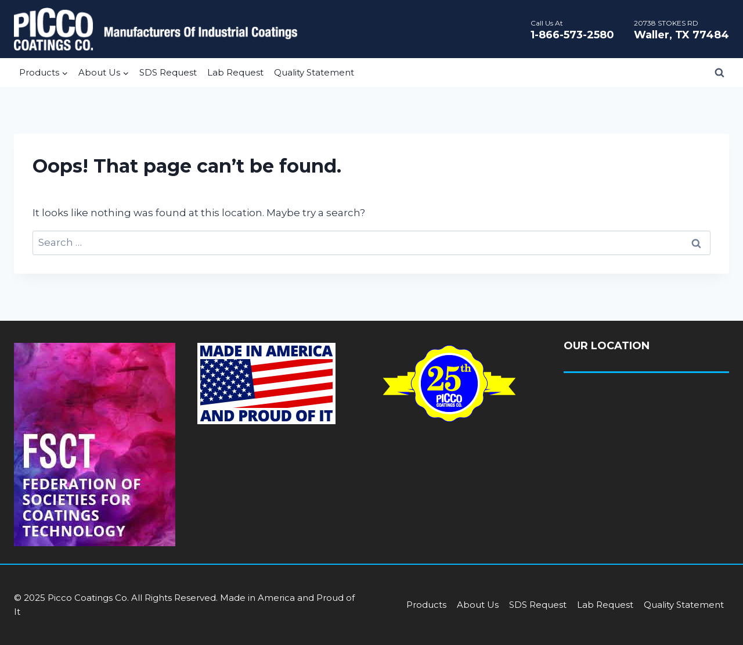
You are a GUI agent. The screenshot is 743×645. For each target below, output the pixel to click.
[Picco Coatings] (155, 29)
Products (426, 604)
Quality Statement (314, 72)
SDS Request (168, 72)
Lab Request (235, 72)
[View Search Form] (719, 73)
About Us (478, 604)
